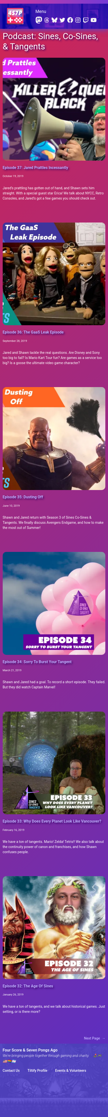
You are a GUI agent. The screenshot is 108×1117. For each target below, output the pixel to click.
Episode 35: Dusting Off (23, 497)
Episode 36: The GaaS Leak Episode (33, 332)
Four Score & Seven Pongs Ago (30, 1050)
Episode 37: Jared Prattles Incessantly (35, 168)
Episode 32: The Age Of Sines (28, 986)
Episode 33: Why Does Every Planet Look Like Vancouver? (52, 821)
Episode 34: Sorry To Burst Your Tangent (37, 662)
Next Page (95, 1038)
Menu (40, 11)
